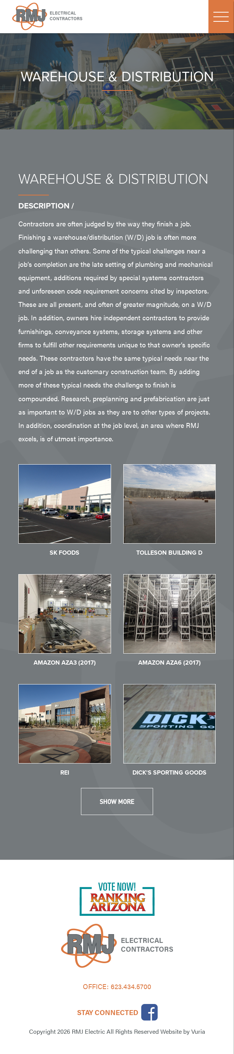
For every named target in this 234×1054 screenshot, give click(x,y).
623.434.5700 (131, 986)
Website (171, 1031)
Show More (117, 801)
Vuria (198, 1031)
